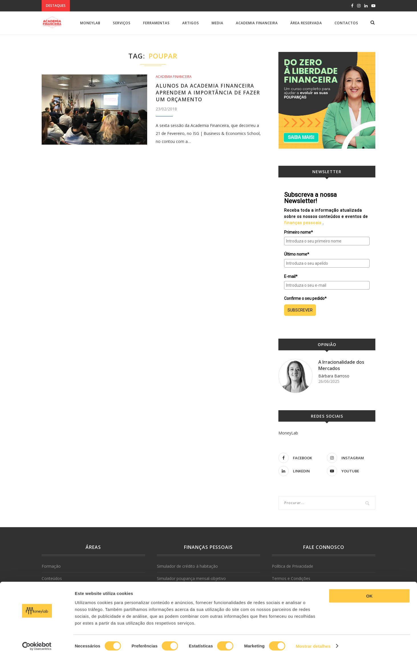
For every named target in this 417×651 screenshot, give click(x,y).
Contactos (346, 23)
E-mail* (290, 276)
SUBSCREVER (300, 310)
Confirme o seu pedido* (305, 298)
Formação (51, 566)
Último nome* (296, 254)
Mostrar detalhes (313, 639)
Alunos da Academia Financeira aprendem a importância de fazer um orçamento (209, 92)
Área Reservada (306, 23)
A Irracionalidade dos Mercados (341, 365)
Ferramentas (156, 23)
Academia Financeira (257, 23)
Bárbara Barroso (333, 376)
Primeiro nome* (298, 232)
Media (217, 23)
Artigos (190, 23)
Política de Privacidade (292, 566)
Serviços (122, 23)
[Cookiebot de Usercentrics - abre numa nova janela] (37, 640)
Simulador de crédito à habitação (187, 566)
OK (369, 589)
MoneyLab (90, 23)
